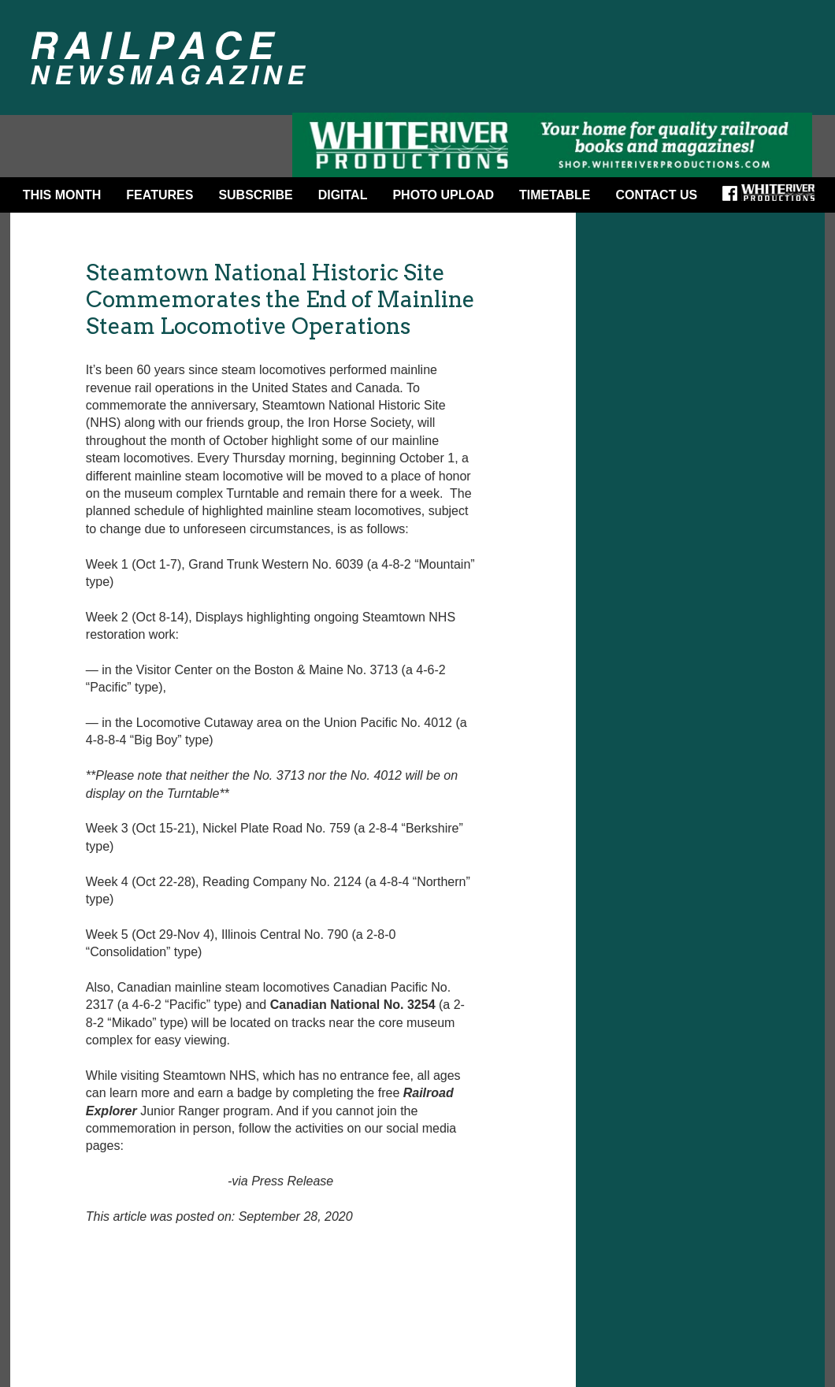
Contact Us (656, 195)
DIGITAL (343, 195)
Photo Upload (443, 195)
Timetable (554, 195)
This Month (62, 195)
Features (159, 195)
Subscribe (255, 195)
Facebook (735, 198)
